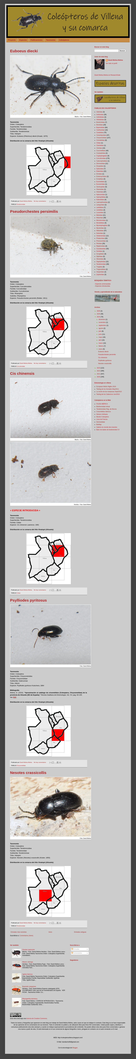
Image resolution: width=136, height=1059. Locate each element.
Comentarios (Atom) (26, 935)
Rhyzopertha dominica (29, 999)
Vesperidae (100, 272)
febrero (101, 346)
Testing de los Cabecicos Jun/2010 (108, 394)
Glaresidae (100, 189)
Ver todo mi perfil (111, 63)
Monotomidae (101, 220)
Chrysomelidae (21, 765)
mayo (101, 337)
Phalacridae (100, 238)
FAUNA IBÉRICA (102, 404)
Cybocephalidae (101, 161)
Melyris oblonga (27, 962)
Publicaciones (36, 40)
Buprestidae (100, 127)
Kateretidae (100, 199)
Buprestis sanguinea (29, 986)
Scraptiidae (100, 254)
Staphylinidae (100, 262)
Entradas (75, 949)
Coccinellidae (100, 151)
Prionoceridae (101, 241)
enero (101, 349)
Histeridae (99, 192)
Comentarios (76, 953)
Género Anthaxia (102, 414)
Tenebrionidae (21, 204)
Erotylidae (99, 179)
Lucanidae (99, 212)
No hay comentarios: (40, 201)
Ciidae (19, 593)
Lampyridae (100, 205)
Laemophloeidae (102, 202)
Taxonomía (50, 40)
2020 (99, 377)
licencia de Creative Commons (36, 1018)
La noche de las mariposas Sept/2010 (109, 391)
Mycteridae (100, 228)
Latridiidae (99, 207)
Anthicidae (99, 114)
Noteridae (99, 233)
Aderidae (99, 112)
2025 (99, 314)
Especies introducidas (102, 286)
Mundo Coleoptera (102, 417)
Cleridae (99, 148)
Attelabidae (100, 119)
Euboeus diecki (24, 51)
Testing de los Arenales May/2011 (107, 389)
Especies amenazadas (103, 284)
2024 (99, 317)
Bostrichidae (100, 122)
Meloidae (99, 215)
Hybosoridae (100, 194)
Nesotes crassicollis (28, 773)
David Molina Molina (115, 60)
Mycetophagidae (101, 225)
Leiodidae (99, 210)
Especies (23, 40)
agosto (101, 328)
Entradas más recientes (19, 932)
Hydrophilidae (101, 197)
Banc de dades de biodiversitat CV (108, 430)
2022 (99, 371)
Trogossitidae (100, 269)
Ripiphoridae (100, 246)
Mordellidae (100, 223)
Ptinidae (99, 243)
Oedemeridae (101, 236)
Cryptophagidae (101, 156)
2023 (99, 368)
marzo (101, 343)
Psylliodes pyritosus (28, 600)
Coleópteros (64, 40)
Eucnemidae (100, 184)
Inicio (50, 932)
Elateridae (99, 171)
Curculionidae (21, 366)
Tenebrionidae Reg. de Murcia (106, 409)
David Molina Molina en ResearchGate (107, 75)
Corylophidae (100, 153)
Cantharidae (100, 130)
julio (100, 331)
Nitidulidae (99, 230)
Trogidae (99, 267)
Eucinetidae (100, 182)
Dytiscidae (99, 169)
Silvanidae (99, 259)
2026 (99, 311)
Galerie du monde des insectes (106, 427)
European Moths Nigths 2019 (106, 386)
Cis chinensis (22, 373)
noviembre (102, 322)
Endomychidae (101, 176)
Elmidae (99, 174)
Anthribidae (100, 117)
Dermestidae (100, 163)
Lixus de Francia (101, 419)
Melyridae (99, 218)
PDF (14, 697)
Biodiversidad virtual (103, 406)
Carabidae (99, 132)
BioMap (98, 424)
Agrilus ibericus (27, 974)
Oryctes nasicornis (28, 950)
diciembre (102, 319)
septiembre (103, 325)
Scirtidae (99, 251)
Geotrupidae (100, 187)
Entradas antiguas (80, 932)
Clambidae (100, 145)
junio (100, 334)
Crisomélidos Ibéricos (103, 411)
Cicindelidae (100, 140)
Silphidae (99, 256)
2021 (99, 374)
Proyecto (12, 40)
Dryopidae (99, 166)
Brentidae (99, 125)
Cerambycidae (101, 135)
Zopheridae (100, 274)
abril (100, 340)
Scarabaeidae (101, 249)
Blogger (75, 1048)
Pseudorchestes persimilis (34, 211)
